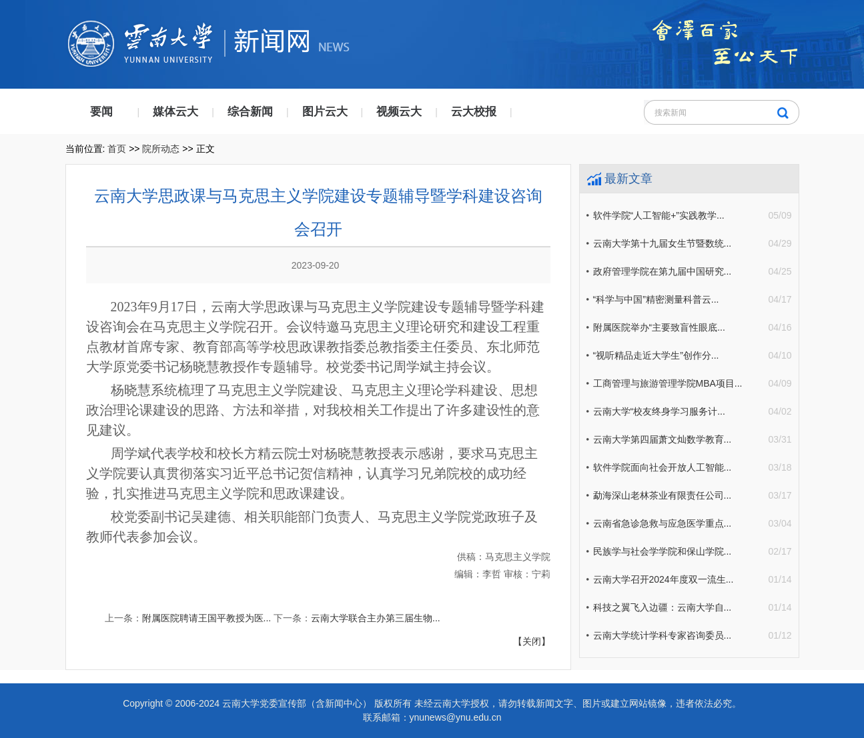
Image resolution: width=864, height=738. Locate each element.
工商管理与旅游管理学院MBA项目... (668, 383)
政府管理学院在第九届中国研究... (662, 271)
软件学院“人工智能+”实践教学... (659, 215)
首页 (116, 148)
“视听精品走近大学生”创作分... (656, 355)
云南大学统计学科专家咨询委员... (662, 635)
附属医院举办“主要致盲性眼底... (659, 327)
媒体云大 (175, 111)
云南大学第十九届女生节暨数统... (662, 243)
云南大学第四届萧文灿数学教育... (662, 439)
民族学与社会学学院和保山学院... (662, 551)
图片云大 (325, 111)
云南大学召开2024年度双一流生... (663, 579)
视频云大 (399, 111)
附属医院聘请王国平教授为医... (207, 618)
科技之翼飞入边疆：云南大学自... (662, 607)
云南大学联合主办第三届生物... (375, 618)
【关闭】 (531, 641)
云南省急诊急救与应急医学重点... (662, 523)
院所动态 (160, 148)
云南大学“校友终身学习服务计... (659, 411)
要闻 (101, 111)
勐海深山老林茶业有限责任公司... (662, 495)
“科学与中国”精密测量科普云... (656, 299)
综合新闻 (250, 111)
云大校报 (473, 111)
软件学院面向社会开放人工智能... (662, 467)
